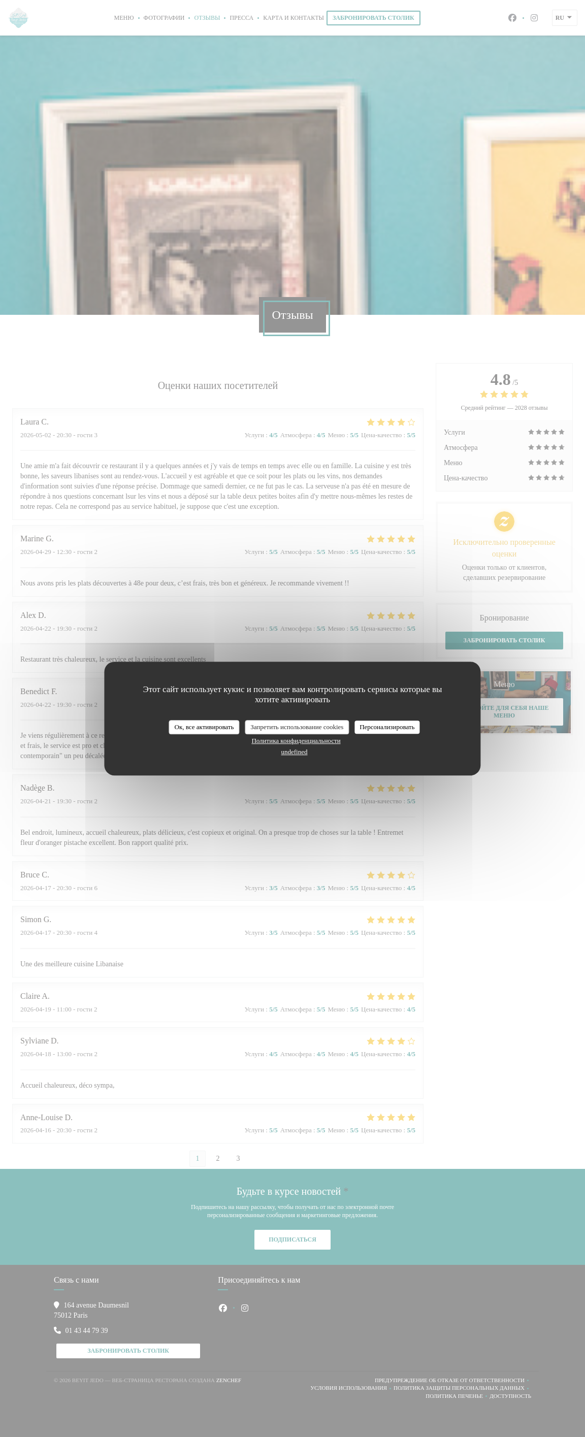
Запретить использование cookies (296, 727)
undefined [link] (294, 752)
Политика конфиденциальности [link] (295, 740)
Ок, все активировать (204, 727)
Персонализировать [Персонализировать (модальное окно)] (387, 727)
